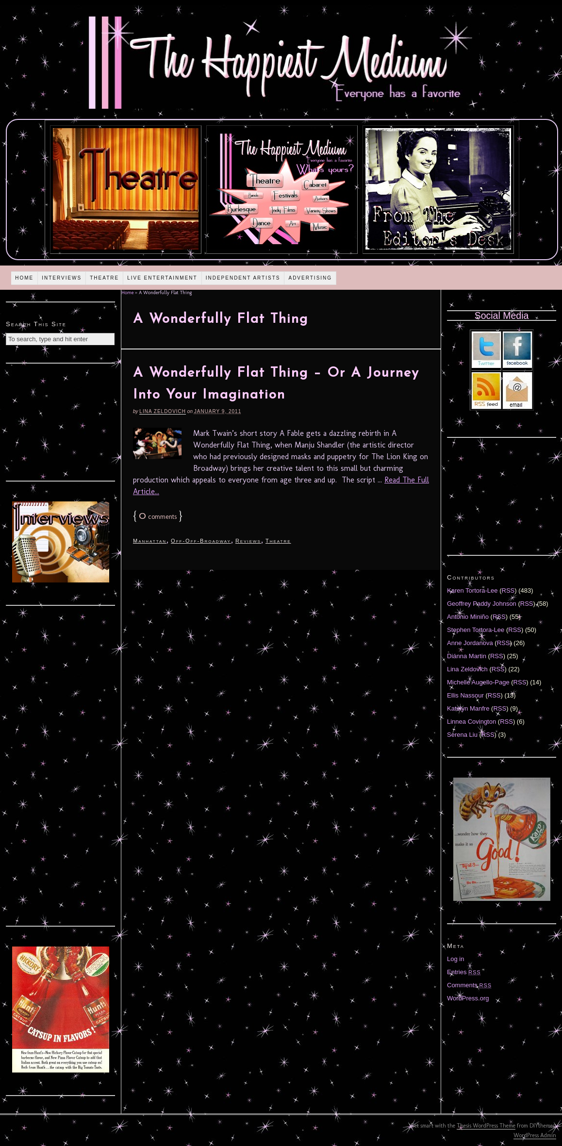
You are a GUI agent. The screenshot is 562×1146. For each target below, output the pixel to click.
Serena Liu (462, 734)
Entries (464, 972)
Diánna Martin (466, 656)
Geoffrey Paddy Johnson (481, 603)
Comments (469, 985)
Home (24, 278)
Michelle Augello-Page (478, 682)
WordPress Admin (534, 1135)
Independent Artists (243, 278)
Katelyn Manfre (468, 708)
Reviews (248, 541)
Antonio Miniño (468, 616)
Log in (455, 959)
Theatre (104, 278)
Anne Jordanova (470, 643)
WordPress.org (468, 998)
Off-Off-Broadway (201, 541)
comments (158, 517)
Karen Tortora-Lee (472, 590)
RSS (508, 590)
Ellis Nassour (465, 695)
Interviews (62, 278)
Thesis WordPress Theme (486, 1125)
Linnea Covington (471, 721)
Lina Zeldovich (162, 411)
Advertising (310, 278)
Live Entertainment (162, 278)
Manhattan (149, 541)
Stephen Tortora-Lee (475, 629)
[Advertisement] (60, 420)
